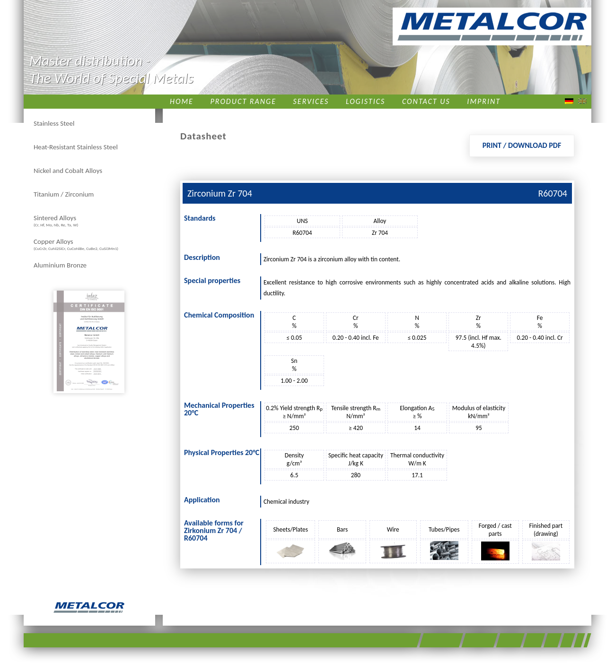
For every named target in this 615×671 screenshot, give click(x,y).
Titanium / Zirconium (64, 194)
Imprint (484, 101)
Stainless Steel (54, 123)
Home (181, 101)
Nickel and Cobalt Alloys (68, 170)
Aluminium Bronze (60, 265)
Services (311, 101)
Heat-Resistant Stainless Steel (76, 147)
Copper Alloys (76, 244)
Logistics (365, 101)
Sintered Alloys (56, 220)
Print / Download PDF (522, 145)
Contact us (426, 101)
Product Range (243, 101)
